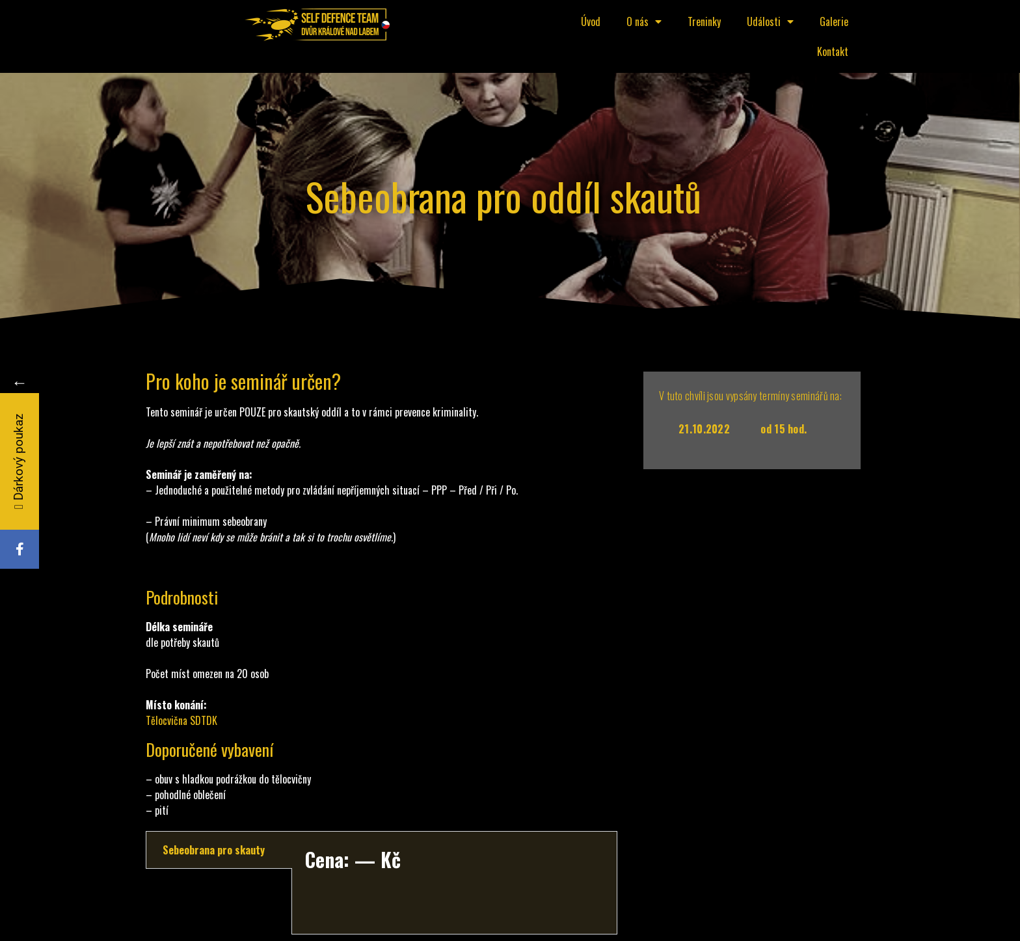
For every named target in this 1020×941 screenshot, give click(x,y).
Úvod (590, 21)
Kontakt (832, 51)
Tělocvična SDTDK (181, 720)
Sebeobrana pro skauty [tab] (214, 850)
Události (770, 21)
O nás (644, 21)
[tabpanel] (454, 883)
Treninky (704, 21)
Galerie (834, 21)
